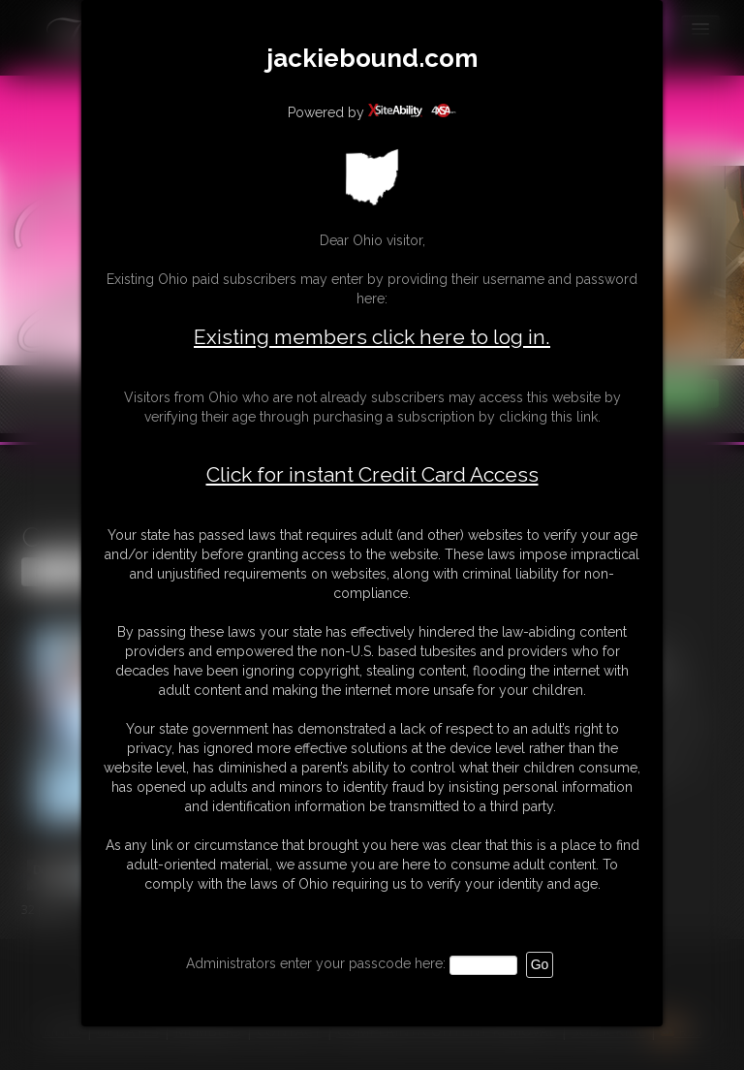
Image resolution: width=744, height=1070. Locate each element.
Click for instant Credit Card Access (372, 475)
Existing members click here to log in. (372, 337)
